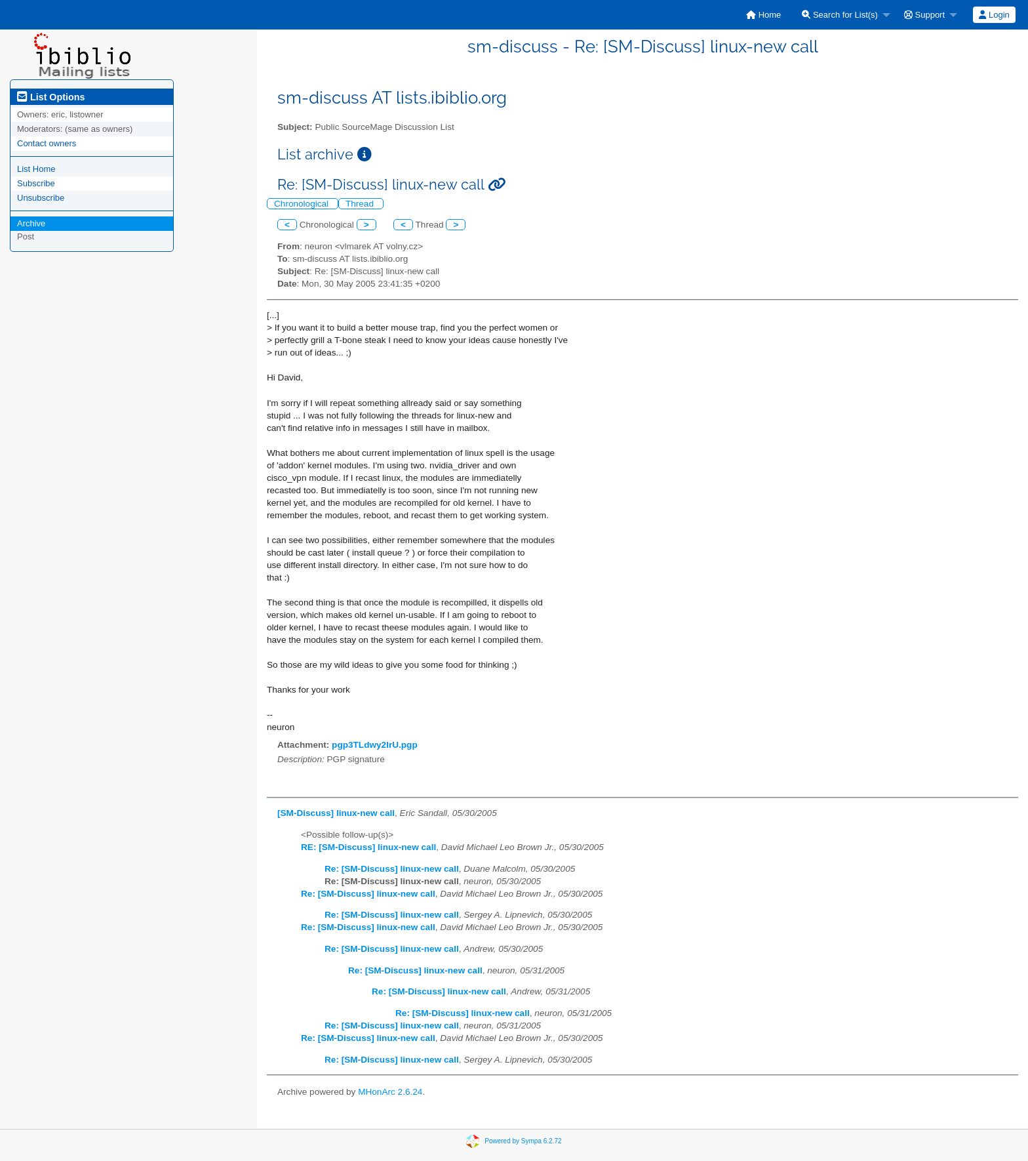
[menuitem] (763, 15)
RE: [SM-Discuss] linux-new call (368, 847)
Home (763, 15)
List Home (36, 169)
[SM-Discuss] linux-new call (336, 813)
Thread (361, 204)
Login (994, 15)
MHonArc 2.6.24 (390, 1092)
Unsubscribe (40, 198)
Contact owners (46, 143)
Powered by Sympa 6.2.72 (522, 1141)
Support (924, 15)
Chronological (302, 204)
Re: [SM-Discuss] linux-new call (392, 869)
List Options (51, 97)
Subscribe (36, 183)
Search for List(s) (840, 15)
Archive (31, 223)
